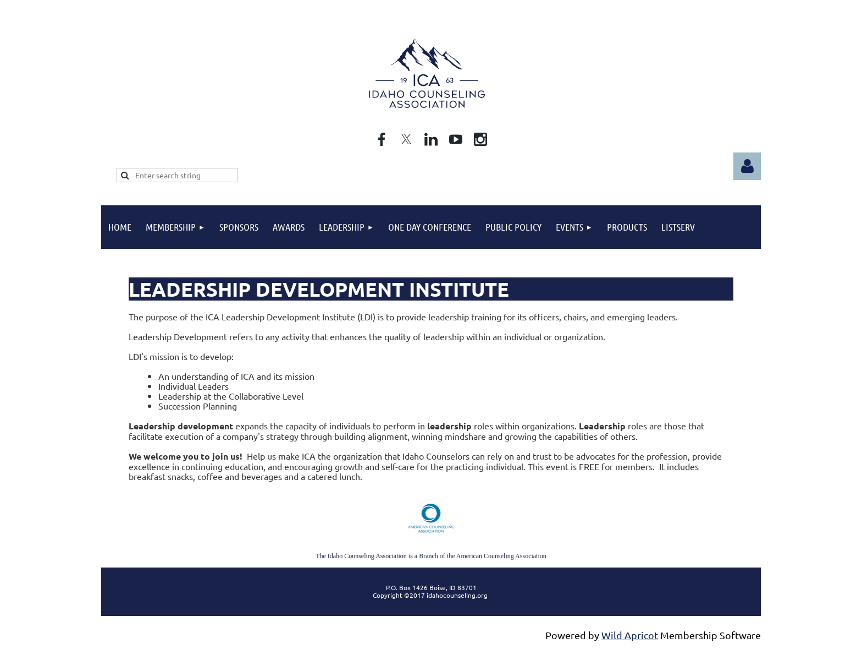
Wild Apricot (629, 635)
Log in (747, 166)
